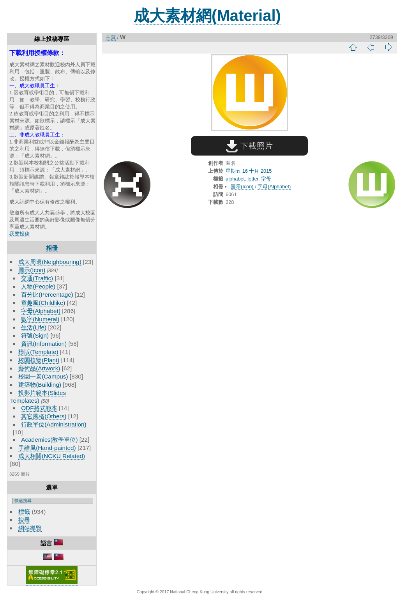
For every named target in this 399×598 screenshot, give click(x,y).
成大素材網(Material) (207, 15)
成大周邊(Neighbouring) (49, 261)
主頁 (111, 37)
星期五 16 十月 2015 (249, 171)
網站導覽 (30, 528)
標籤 (24, 511)
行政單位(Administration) (54, 424)
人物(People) (38, 286)
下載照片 (250, 146)
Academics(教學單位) (49, 439)
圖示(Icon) (31, 270)
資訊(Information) (44, 343)
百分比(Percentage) (47, 294)
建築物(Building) (39, 384)
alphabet (235, 179)
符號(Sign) (35, 335)
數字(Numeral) (40, 319)
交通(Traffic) (37, 278)
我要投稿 (19, 234)
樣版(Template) (38, 352)
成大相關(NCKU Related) (51, 456)
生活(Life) (33, 327)
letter (252, 179)
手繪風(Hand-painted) (47, 447)
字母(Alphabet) (40, 311)
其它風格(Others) (43, 416)
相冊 (52, 247)
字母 (266, 179)
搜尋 (24, 520)
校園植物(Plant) (38, 360)
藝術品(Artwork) (39, 368)
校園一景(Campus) (43, 376)
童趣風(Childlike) (43, 302)
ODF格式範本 (39, 408)
